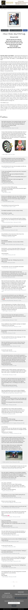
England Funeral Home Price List (21, 597)
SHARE (25, 30)
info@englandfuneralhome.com (21, 2)
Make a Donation (4, 30)
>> (16, 582)
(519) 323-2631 (21, 1)
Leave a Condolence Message (16, 30)
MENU (4, 7)
